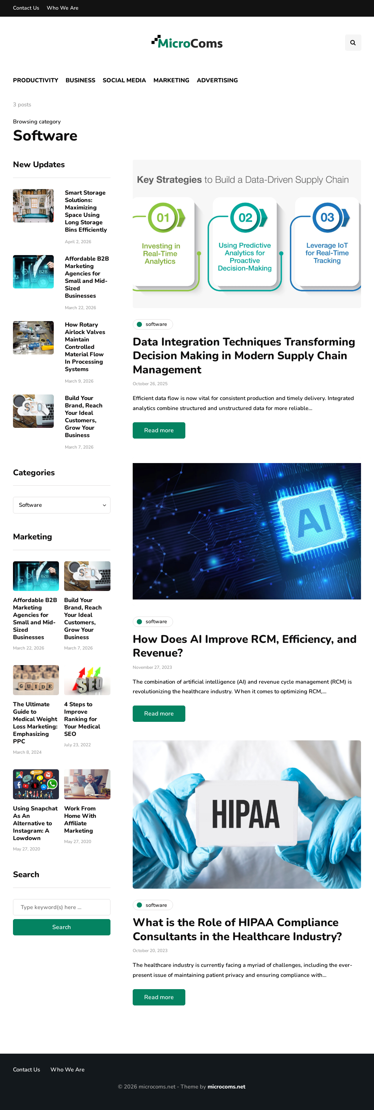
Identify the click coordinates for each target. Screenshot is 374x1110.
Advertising (217, 80)
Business (80, 80)
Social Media (124, 80)
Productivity (35, 80)
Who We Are (63, 7)
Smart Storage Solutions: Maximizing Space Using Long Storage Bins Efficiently (86, 211)
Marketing (171, 80)
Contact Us (26, 7)
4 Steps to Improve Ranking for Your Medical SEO (82, 719)
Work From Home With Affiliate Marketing (80, 820)
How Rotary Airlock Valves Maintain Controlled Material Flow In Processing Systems (85, 347)
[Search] (61, 907)
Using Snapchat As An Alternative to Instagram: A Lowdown (35, 823)
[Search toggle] (353, 42)
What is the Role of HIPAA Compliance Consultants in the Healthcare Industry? (237, 929)
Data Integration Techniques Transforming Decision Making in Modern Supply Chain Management (244, 355)
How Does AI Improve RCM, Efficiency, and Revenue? (245, 646)
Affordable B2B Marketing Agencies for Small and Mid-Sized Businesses (87, 277)
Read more (159, 430)
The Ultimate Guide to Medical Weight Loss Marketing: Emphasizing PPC (35, 723)
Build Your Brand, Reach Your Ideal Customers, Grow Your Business (84, 416)
